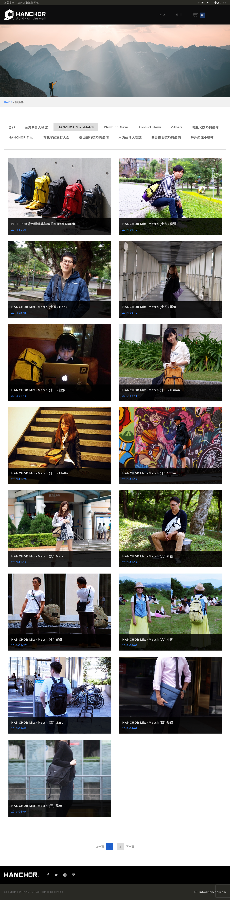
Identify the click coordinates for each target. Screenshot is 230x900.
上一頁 (100, 846)
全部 (12, 127)
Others (177, 127)
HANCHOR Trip (21, 137)
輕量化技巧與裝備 (206, 127)
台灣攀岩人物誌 (36, 127)
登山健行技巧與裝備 (94, 137)
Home (8, 102)
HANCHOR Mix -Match (76, 127)
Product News (150, 127)
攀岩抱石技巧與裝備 (166, 137)
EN (224, 2)
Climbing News (116, 127)
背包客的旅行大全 (56, 137)
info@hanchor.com (210, 892)
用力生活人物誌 (130, 137)
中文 (217, 2)
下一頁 (130, 846)
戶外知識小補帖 (202, 137)
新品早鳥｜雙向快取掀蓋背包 (21, 2)
